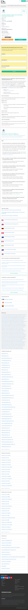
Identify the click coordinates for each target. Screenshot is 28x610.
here (16, 83)
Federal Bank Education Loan (6, 386)
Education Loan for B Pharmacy (7, 529)
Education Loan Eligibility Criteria (7, 540)
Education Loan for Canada (6, 455)
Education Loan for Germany (6, 464)
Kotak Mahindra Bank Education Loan (8, 397)
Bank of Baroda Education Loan (7, 358)
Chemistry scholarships (17, 329)
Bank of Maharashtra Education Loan (8, 381)
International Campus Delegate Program (19, 587)
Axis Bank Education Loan (6, 365)
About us (3, 580)
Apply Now (20, 39)
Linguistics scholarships (21, 326)
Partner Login (17, 585)
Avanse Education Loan (5, 362)
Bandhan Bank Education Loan (6, 418)
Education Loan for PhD (5, 510)
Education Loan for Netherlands (7, 485)
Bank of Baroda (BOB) (7, 302)
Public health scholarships (17, 322)
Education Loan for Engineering (7, 499)
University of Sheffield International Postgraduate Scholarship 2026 (12, 290)
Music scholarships (16, 341)
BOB (10, 152)
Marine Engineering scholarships (18, 348)
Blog (2, 581)
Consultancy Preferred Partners (19, 588)
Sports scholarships (18, 345)
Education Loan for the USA (6, 462)
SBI (8, 152)
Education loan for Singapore (6, 476)
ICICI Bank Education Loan (6, 367)
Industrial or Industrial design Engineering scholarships (10, 337)
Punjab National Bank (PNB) (8, 306)
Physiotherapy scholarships (13, 324)
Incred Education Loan (5, 390)
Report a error (17, 589)
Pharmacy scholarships (19, 321)
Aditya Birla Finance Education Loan (7, 439)
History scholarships (5, 325)
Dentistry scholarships (9, 322)
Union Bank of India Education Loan (7, 376)
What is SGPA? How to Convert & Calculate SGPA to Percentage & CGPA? (13, 556)
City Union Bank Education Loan (7, 425)
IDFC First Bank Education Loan (7, 388)
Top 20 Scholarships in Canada (8, 233)
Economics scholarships (9, 348)
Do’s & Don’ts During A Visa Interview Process (9, 559)
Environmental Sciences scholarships (7, 332)
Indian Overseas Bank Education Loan (8, 395)
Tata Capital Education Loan (6, 402)
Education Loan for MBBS (6, 496)
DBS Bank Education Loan (6, 432)
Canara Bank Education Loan (6, 360)
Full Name (3, 54)
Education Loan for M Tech (6, 508)
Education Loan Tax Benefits (6, 561)
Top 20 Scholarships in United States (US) (10, 220)
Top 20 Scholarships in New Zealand (9, 250)
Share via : (3, 37)
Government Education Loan (6, 554)
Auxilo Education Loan (5, 379)
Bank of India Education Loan (6, 374)
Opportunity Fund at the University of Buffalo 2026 (10, 215)
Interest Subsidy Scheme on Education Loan (9, 549)
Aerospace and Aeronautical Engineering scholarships (14, 318)
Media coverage (17, 581)
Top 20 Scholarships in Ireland (8, 246)
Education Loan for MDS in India (7, 522)
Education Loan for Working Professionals (8, 517)
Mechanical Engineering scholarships (20, 314)
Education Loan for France (6, 471)
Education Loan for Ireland (6, 469)
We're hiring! (3, 579)
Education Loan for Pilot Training (7, 524)
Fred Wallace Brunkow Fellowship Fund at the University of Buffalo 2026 (13, 268)
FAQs (2, 584)
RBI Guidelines (4, 566)
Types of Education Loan (6, 563)
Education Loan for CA (5, 503)
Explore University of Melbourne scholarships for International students (13, 135)
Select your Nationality (6, 66)
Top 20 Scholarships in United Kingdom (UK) (10, 224)
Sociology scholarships (5, 328)
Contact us (3, 585)
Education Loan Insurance (6, 552)
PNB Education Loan (5, 369)
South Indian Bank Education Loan (7, 416)
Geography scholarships (11, 325)
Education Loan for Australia (6, 460)
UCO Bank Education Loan (6, 400)
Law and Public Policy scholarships (18, 332)
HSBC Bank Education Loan (6, 430)
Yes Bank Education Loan (6, 411)
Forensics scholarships (11, 345)
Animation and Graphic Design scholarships (12, 344)
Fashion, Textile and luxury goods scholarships (12, 336)
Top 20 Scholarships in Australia (8, 237)
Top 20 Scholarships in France (8, 241)
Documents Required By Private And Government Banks (11, 547)
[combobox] (14, 68)
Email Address (4, 60)
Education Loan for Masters (6, 513)
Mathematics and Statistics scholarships (8, 329)
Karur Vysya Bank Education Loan (7, 423)
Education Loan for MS (5, 501)
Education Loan (4, 538)
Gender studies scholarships (13, 326)
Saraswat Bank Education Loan (7, 404)
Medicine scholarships (12, 321)
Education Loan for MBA (5, 494)
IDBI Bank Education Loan (6, 393)
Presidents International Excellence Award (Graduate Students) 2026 (12, 279)
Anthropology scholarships (21, 324)
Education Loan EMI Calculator (6, 545)
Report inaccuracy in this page (6, 125)
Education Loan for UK (5, 457)
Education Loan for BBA (5, 515)
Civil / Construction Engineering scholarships (8, 314)
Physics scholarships (19, 328)
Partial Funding (4, 21)
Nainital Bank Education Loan (6, 446)
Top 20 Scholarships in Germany (8, 229)
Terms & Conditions (17, 579)
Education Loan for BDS (5, 520)
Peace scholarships (22, 336)
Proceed (14, 71)
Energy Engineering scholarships (14, 320)
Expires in (23, 11)
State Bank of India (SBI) (7, 299)
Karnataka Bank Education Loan (7, 409)
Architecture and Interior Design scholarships (8, 333)
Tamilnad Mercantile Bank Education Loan (8, 444)
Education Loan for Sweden (6, 483)
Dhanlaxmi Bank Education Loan (7, 437)
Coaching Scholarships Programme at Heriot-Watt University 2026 (12, 260)
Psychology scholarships (12, 328)
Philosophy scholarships (9, 341)
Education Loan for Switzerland (7, 478)
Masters (9, 82)
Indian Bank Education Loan (6, 372)
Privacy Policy (17, 580)
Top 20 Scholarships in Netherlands (9, 254)
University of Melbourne (5, 26)
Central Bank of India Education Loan (7, 383)
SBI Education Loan (5, 353)
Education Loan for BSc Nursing (7, 506)
